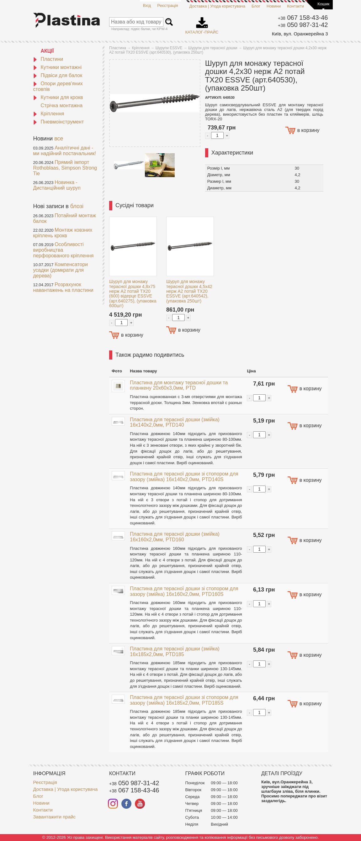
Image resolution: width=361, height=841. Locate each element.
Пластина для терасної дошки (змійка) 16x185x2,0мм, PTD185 (175, 651)
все (58, 138)
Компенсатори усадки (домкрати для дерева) (60, 270)
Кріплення (48, 113)
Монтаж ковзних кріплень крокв (63, 232)
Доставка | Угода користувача (217, 6)
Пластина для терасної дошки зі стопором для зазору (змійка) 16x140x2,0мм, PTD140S (184, 476)
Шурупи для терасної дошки (212, 48)
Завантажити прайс (54, 816)
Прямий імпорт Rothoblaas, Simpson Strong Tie (65, 168)
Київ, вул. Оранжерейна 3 (300, 33)
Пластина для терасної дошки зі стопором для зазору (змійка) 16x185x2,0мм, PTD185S (184, 700)
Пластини (48, 59)
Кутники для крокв (58, 97)
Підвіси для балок (57, 75)
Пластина (117, 48)
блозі (76, 206)
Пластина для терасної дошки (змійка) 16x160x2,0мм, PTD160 (175, 536)
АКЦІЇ (47, 51)
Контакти (295, 6)
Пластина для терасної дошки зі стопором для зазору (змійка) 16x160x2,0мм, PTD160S (184, 591)
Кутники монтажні (57, 67)
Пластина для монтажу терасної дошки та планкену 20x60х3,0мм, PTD (179, 385)
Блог (256, 6)
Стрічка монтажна (62, 105)
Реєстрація (167, 5)
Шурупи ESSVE (168, 48)
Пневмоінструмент (58, 121)
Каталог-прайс (202, 23)
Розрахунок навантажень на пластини (63, 287)
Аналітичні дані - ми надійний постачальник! (64, 150)
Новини (274, 6)
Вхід (147, 5)
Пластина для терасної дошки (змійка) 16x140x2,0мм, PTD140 (175, 422)
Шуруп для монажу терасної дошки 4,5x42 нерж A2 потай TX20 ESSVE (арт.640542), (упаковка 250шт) (189, 291)
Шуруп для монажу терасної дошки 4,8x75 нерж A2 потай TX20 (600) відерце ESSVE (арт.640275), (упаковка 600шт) (133, 293)
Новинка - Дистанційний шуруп (57, 185)
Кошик (323, 4)
